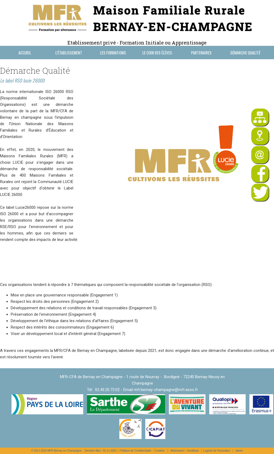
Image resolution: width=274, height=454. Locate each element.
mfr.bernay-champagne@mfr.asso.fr (166, 389)
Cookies (160, 450)
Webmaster (177, 450)
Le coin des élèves (157, 52)
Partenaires (201, 52)
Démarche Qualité (245, 52)
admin (239, 450)
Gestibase (193, 450)
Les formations (113, 52)
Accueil (24, 52)
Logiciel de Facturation (216, 450)
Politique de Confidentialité (135, 450)
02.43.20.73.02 (107, 389)
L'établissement (68, 52)
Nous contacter (25, 66)
